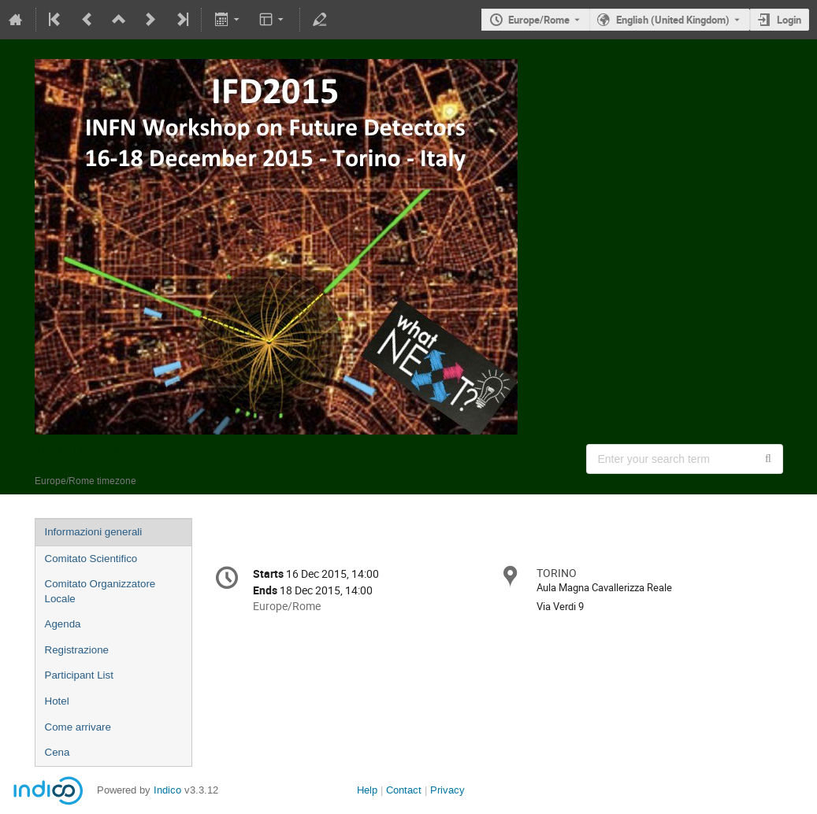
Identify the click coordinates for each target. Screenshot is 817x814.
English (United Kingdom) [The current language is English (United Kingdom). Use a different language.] (673, 20)
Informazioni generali (94, 532)
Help (367, 790)
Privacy (447, 790)
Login (789, 20)
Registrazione (77, 650)
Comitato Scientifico (91, 558)
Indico (167, 790)
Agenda (63, 624)
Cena (57, 752)
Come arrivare (78, 727)
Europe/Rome (539, 20)
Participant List (79, 675)
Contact (403, 790)
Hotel (57, 701)
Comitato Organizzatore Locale (100, 591)
